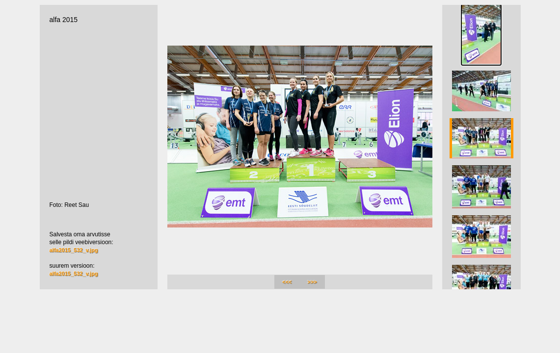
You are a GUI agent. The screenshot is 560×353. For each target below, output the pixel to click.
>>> (312, 282)
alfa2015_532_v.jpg (74, 250)
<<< (287, 282)
